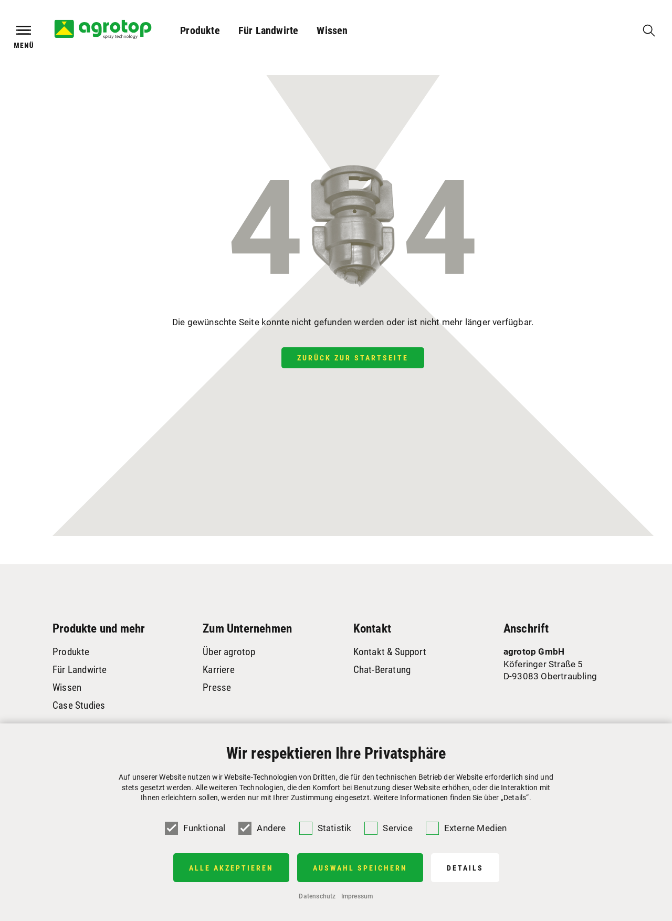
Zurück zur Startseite (352, 358)
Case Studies (78, 705)
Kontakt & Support (389, 652)
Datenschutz (317, 896)
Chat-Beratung (382, 670)
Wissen (332, 30)
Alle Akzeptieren (231, 868)
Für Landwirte (268, 30)
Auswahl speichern (360, 868)
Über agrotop (229, 652)
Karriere (219, 670)
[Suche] (649, 30)
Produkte (200, 30)
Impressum (357, 896)
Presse (217, 687)
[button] (200, 30)
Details (465, 868)
